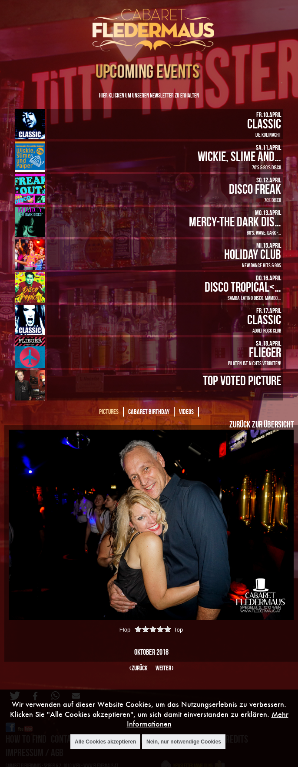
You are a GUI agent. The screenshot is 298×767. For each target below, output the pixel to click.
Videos (186, 411)
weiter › (164, 668)
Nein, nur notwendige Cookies (183, 742)
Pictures (109, 411)
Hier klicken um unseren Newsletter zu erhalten (149, 95)
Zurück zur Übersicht (261, 424)
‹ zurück (138, 668)
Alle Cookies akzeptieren (105, 742)
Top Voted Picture (242, 380)
